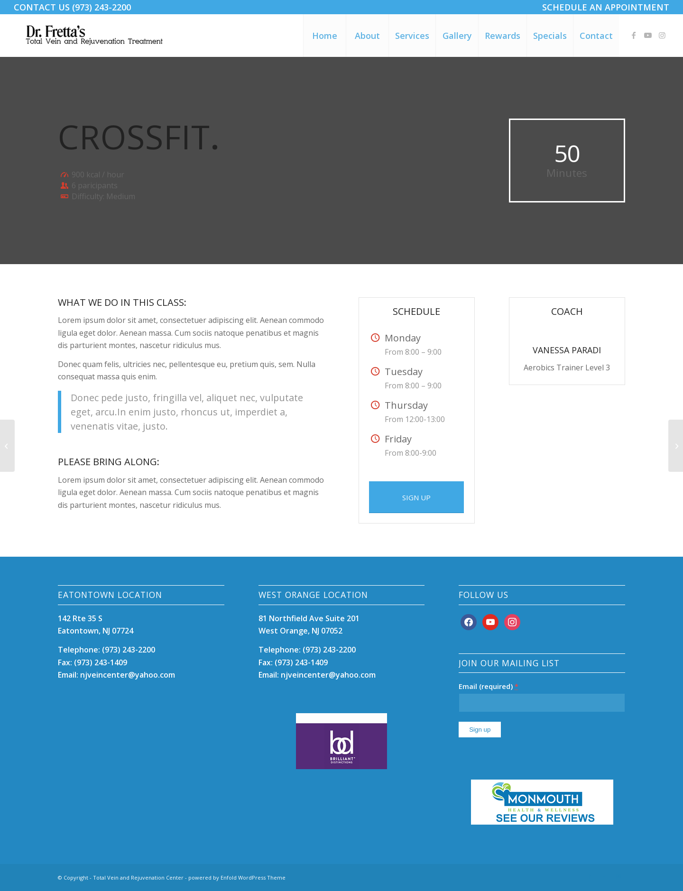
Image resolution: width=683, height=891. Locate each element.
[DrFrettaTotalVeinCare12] (96, 35)
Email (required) (488, 686)
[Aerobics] (7, 446)
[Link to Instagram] (662, 35)
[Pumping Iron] (675, 446)
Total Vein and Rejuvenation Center (138, 877)
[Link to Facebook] (634, 35)
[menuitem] (603, 7)
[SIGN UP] (416, 497)
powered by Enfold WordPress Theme (237, 877)
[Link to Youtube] (648, 35)
